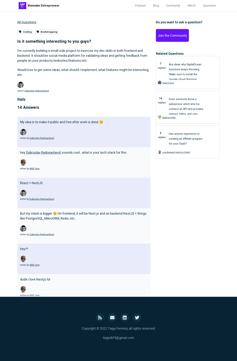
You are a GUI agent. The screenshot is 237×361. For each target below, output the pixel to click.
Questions (209, 5)
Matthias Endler (169, 118)
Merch (192, 5)
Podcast (140, 5)
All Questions (26, 22)
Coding (25, 31)
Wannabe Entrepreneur (43, 5)
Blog (156, 5)
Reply (21, 99)
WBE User (35, 168)
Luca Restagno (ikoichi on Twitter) (176, 152)
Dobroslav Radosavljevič (36, 91)
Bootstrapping (47, 31)
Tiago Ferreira (168, 83)
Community (173, 5)
